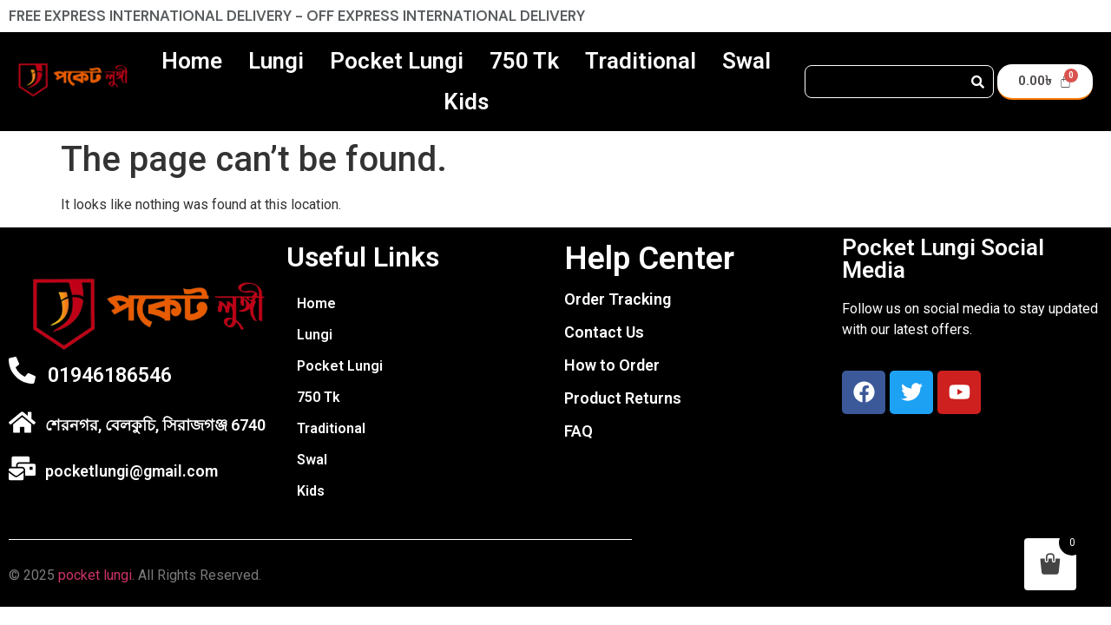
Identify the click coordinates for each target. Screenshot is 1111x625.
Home (191, 61)
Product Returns (622, 398)
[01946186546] (22, 370)
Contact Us (604, 332)
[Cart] (1045, 82)
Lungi (276, 61)
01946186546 (110, 375)
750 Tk (524, 61)
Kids (466, 102)
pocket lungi (95, 575)
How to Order (612, 365)
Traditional (640, 61)
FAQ (578, 431)
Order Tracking (617, 299)
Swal (746, 61)
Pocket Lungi (396, 61)
